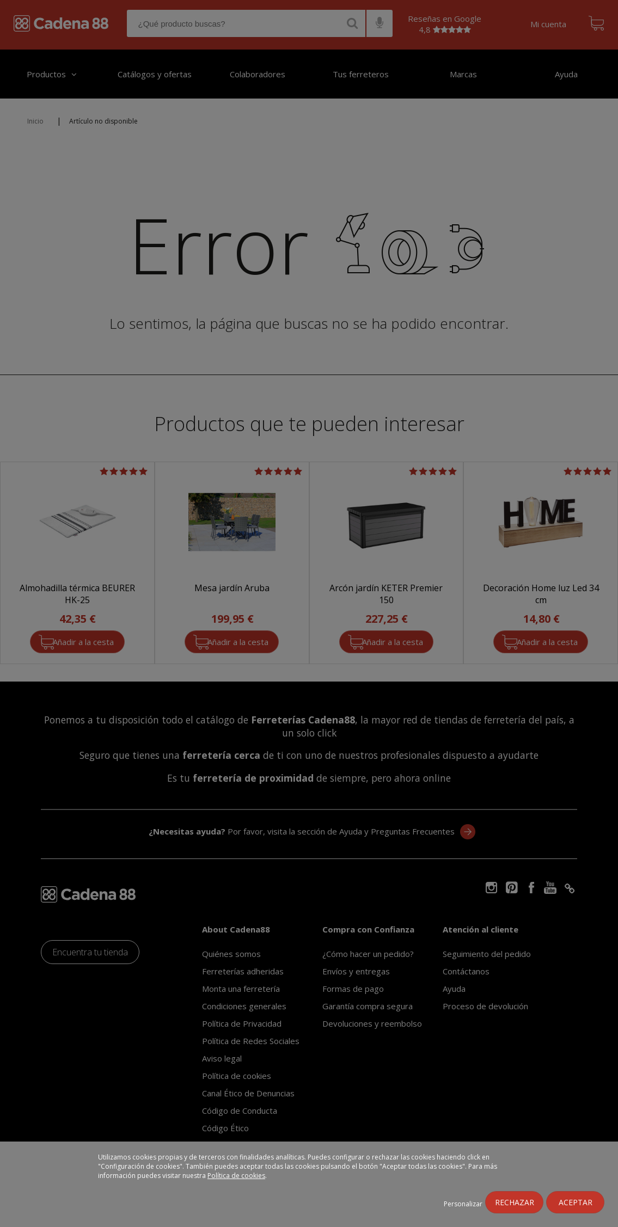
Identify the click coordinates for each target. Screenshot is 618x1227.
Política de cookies (236, 1175)
